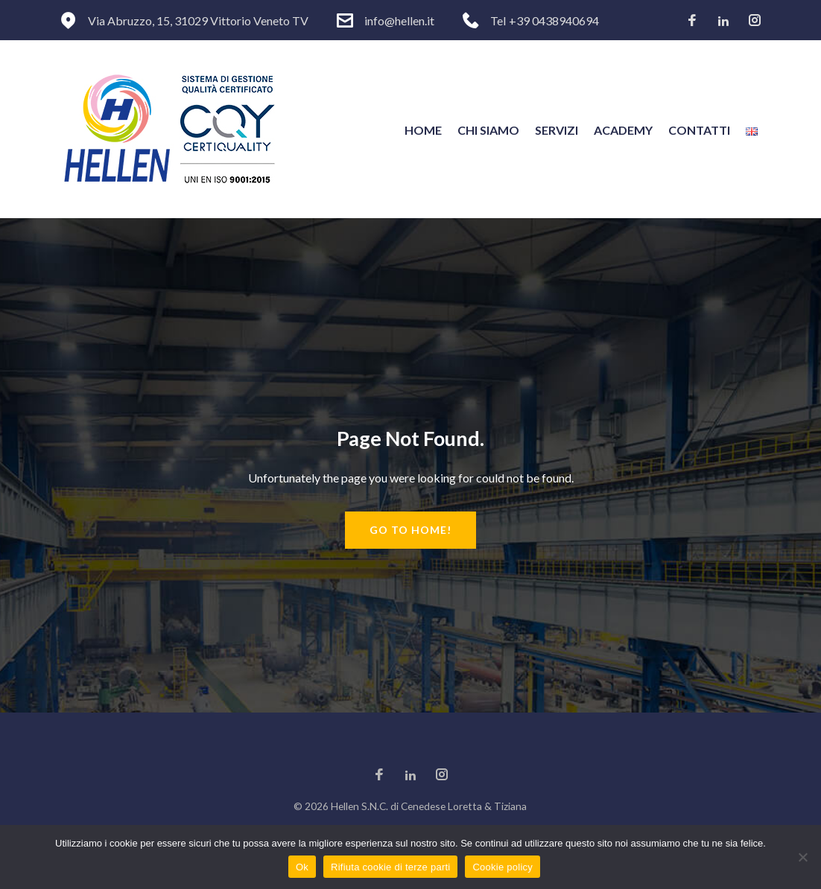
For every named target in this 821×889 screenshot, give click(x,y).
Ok (302, 867)
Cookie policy (502, 867)
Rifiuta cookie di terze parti (390, 867)
